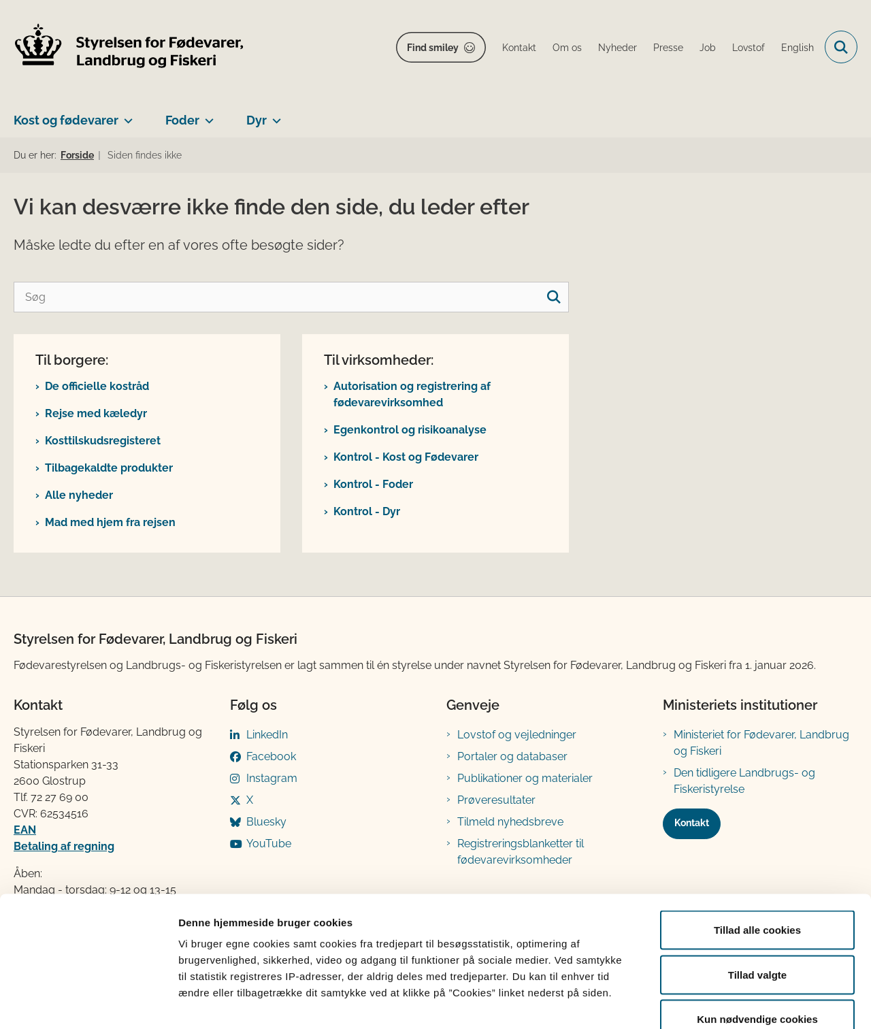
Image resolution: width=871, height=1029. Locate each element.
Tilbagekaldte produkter (109, 467)
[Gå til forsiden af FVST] (129, 47)
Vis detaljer (707, 1002)
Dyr (256, 120)
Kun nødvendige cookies (757, 939)
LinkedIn (267, 734)
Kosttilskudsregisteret (103, 440)
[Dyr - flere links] (274, 115)
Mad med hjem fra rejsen (110, 522)
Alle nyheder (79, 495)
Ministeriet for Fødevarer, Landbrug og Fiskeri (761, 742)
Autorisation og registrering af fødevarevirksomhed (412, 394)
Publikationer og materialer (525, 778)
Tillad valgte (757, 895)
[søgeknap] (553, 297)
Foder (182, 120)
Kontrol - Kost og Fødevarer (405, 457)
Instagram (271, 778)
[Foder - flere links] (206, 115)
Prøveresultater (496, 800)
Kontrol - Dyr (366, 511)
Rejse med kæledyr (96, 413)
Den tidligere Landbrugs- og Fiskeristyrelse (744, 781)
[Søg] (291, 297)
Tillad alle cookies (757, 850)
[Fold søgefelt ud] (841, 47)
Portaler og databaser (512, 756)
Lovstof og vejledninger (516, 734)
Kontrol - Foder (373, 484)
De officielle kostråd (97, 386)
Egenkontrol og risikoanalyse (410, 429)
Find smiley (433, 47)
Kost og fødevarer (66, 120)
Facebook (271, 756)
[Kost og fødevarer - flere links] (125, 115)
